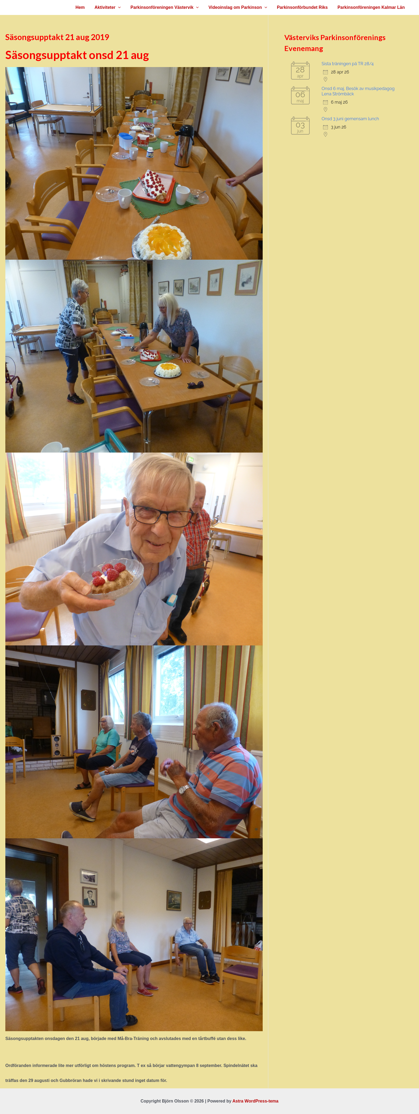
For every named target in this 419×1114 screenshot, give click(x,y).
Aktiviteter (113, 7)
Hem (87, 7)
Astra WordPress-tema (255, 1101)
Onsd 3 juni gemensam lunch (350, 118)
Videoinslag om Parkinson (241, 7)
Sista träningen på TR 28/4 (348, 63)
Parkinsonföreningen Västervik (169, 7)
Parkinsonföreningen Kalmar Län (371, 7)
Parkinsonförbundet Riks (304, 7)
